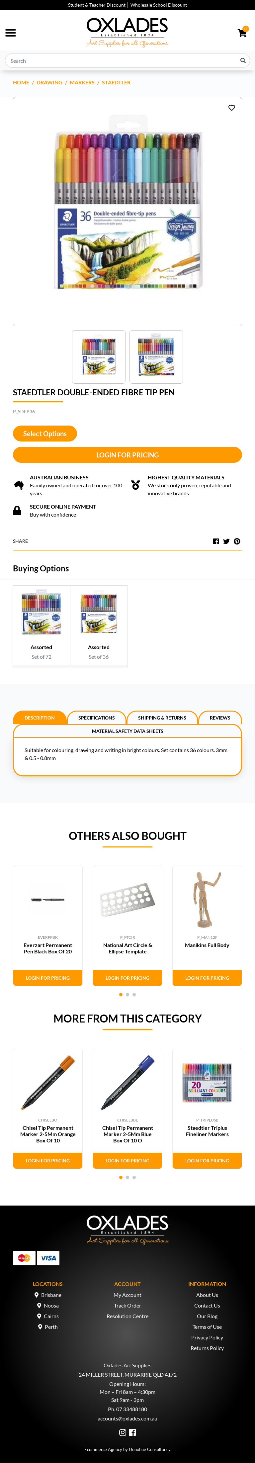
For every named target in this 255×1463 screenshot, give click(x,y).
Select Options (45, 434)
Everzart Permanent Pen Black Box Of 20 (48, 948)
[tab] (40, 717)
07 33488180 (131, 1409)
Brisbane (51, 1295)
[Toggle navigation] (10, 33)
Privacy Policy (207, 1337)
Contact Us (207, 1305)
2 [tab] (127, 994)
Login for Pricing (127, 455)
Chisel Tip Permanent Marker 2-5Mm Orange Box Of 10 (48, 1133)
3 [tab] (134, 994)
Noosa (51, 1305)
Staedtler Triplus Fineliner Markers (207, 1130)
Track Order (127, 1305)
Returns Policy (207, 1348)
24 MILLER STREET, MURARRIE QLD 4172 (128, 1374)
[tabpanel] (48, 925)
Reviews (220, 718)
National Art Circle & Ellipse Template (127, 948)
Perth (51, 1326)
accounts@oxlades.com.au (127, 1418)
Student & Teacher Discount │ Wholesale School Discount (127, 5)
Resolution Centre (127, 1316)
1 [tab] (121, 994)
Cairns (51, 1316)
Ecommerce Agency (103, 1449)
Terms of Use (207, 1326)
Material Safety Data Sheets (127, 731)
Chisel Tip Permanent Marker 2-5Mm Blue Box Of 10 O (127, 1133)
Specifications (96, 718)
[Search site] (243, 60)
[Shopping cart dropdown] (242, 33)
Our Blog (207, 1316)
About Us (207, 1295)
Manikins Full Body (207, 945)
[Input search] (127, 60)
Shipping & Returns (162, 718)
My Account (127, 1295)
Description (40, 718)
